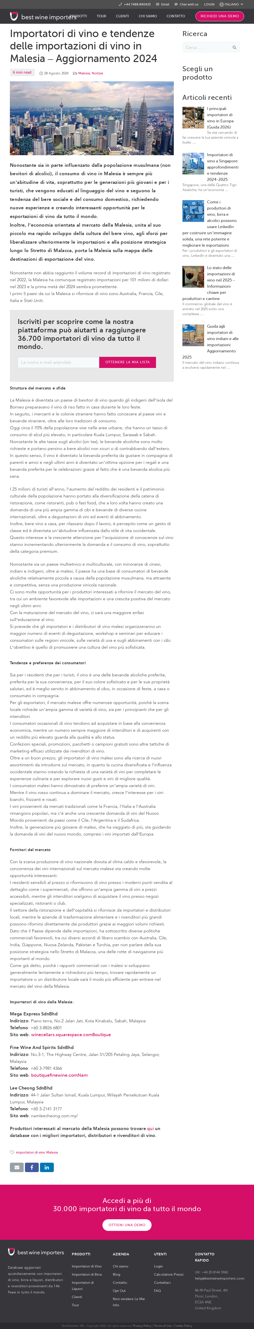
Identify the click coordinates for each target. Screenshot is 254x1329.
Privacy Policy (142, 1326)
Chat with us (189, 4)
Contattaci (162, 1283)
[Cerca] (234, 47)
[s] (211, 47)
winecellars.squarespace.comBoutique (71, 1034)
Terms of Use (163, 1326)
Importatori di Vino (87, 1266)
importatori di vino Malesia (37, 1152)
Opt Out (119, 1291)
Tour (75, 1305)
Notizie (97, 73)
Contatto (120, 1283)
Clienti (77, 1297)
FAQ (157, 1291)
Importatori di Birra (87, 1274)
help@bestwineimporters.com (219, 1278)
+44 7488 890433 (137, 4)
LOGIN (209, 4)
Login (158, 1266)
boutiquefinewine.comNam (59, 1075)
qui (150, 1128)
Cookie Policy (183, 1326)
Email (165, 4)
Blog (116, 1274)
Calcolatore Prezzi (168, 1274)
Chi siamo (120, 1266)
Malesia (84, 73)
